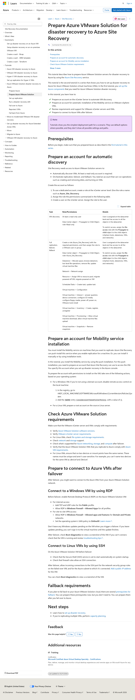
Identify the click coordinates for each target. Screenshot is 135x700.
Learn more (105, 521)
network (62, 440)
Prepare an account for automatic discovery (67, 58)
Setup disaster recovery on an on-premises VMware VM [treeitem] (23, 49)
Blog (34, 692)
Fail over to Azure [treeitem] (15, 105)
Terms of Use (91, 692)
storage (73, 440)
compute (108, 443)
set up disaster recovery (75, 612)
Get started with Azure (122, 10)
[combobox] (22, 24)
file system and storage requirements (88, 437)
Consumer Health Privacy (72, 692)
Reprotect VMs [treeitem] (15, 109)
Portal (107, 10)
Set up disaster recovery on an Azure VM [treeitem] (23, 43)
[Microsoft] (4, 3)
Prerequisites (55, 54)
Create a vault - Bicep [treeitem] (15, 54)
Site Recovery (67, 19)
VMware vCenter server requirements (74, 434)
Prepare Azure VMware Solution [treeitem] (21, 94)
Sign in (129, 3)
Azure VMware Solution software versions (76, 430)
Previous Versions (22, 692)
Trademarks (103, 692)
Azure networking (85, 443)
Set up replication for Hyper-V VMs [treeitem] (20, 80)
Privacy (54, 692)
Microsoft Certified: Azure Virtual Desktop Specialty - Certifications (74, 659)
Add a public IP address (121, 568)
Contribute (45, 692)
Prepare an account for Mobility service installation (69, 61)
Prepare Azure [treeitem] (14, 91)
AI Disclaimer (8, 692)
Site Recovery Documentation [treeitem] (16, 29)
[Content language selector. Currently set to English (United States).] (14, 686)
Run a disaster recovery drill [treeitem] (19, 102)
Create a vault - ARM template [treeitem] (18, 58)
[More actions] (130, 19)
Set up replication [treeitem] (16, 98)
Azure (57, 19)
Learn (50, 19)
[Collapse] (39, 19)
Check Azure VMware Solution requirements (67, 64)
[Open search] (123, 3)
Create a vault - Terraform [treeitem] (17, 61)
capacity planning (98, 616)
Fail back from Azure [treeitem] (17, 113)
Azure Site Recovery (73, 77)
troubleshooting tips (92, 538)
